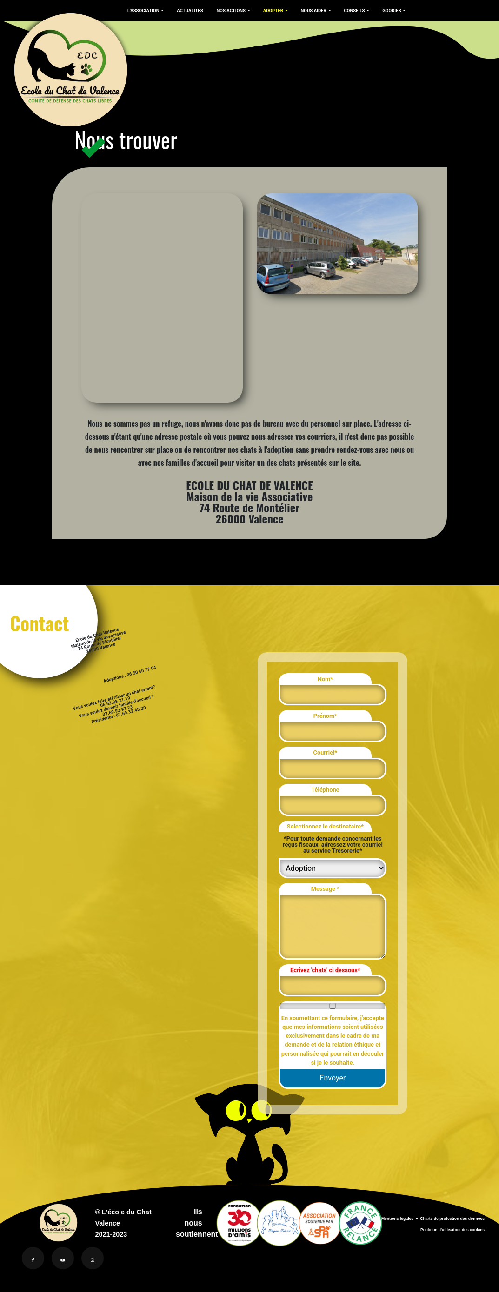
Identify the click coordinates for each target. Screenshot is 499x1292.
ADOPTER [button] (269, 10)
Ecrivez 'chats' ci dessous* (325, 970)
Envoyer (332, 1077)
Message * (325, 888)
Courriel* (325, 752)
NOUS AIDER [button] (309, 10)
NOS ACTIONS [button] (228, 10)
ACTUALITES (187, 10)
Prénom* (325, 715)
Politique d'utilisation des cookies (452, 1229)
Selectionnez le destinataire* (325, 826)
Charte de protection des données (452, 1218)
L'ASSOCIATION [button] (143, 10)
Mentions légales (397, 1218)
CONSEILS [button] (348, 10)
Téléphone (325, 789)
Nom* (325, 679)
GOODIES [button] (385, 10)
